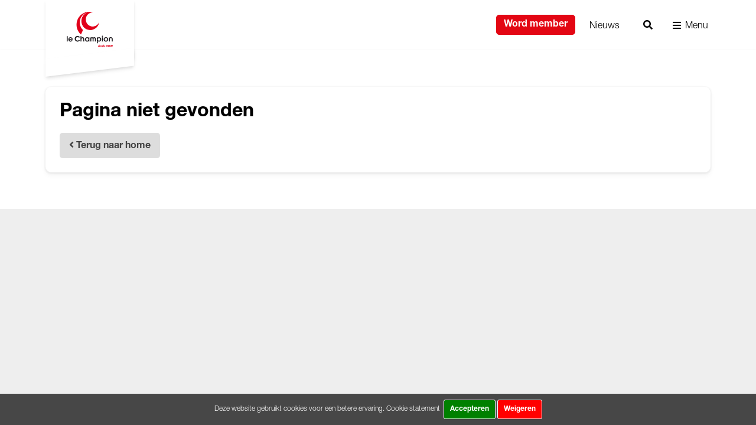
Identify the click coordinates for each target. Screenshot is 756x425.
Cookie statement (413, 408)
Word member (536, 25)
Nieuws (604, 24)
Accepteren (469, 409)
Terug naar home (110, 145)
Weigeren (520, 409)
